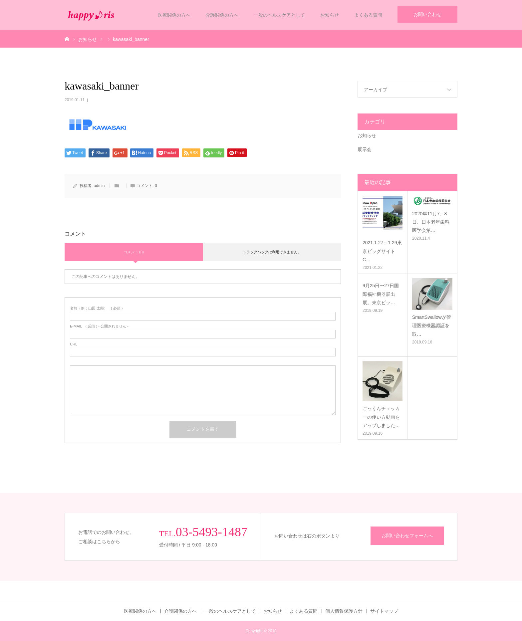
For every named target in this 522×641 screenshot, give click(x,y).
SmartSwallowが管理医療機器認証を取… (431, 325)
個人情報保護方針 (344, 611)
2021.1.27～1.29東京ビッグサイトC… (382, 251)
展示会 (365, 149)
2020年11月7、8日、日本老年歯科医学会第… (430, 222)
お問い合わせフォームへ (407, 535)
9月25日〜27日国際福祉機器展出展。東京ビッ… (381, 294)
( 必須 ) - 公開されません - (99, 326)
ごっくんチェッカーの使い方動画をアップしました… (381, 417)
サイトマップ (384, 611)
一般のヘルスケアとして (279, 15)
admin (99, 185)
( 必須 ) (96, 308)
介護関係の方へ (222, 15)
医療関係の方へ (174, 15)
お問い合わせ (427, 14)
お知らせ (329, 15)
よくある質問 (368, 15)
